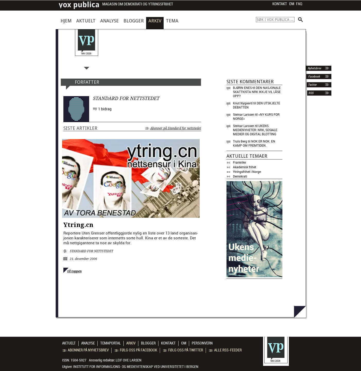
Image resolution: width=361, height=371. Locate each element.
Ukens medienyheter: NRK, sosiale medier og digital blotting (255, 130)
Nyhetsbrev (314, 68)
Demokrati (240, 176)
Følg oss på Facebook (136, 350)
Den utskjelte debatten (256, 105)
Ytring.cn (78, 225)
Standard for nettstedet (91, 251)
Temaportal (110, 343)
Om (291, 4)
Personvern (202, 343)
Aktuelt (86, 20)
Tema (172, 20)
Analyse (109, 20)
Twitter (312, 85)
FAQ (299, 4)
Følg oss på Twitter (183, 350)
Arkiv (154, 20)
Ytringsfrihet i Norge (247, 172)
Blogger (133, 20)
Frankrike (239, 162)
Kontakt (279, 4)
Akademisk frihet (244, 167)
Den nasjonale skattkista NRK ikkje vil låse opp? (257, 92)
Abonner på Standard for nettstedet (173, 128)
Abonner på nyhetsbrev (86, 350)
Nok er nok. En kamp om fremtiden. (254, 143)
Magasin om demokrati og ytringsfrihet (137, 4)
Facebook (313, 76)
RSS (310, 93)
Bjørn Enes (242, 88)
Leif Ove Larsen (128, 360)
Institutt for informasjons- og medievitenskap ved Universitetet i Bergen (135, 367)
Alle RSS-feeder (225, 350)
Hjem (66, 20)
